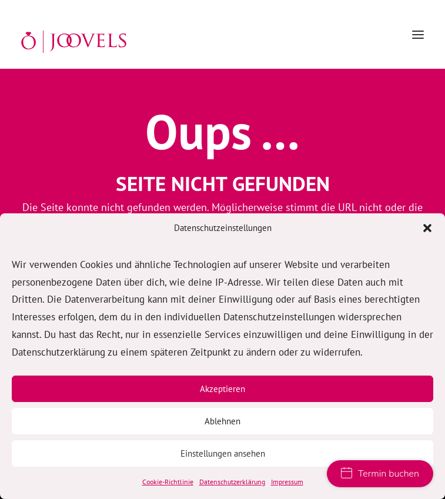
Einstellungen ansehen (222, 453)
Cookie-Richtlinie (167, 481)
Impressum (287, 481)
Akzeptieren (222, 388)
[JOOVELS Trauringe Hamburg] (73, 42)
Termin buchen (380, 473)
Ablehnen (222, 421)
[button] (427, 228)
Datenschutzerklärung (232, 481)
